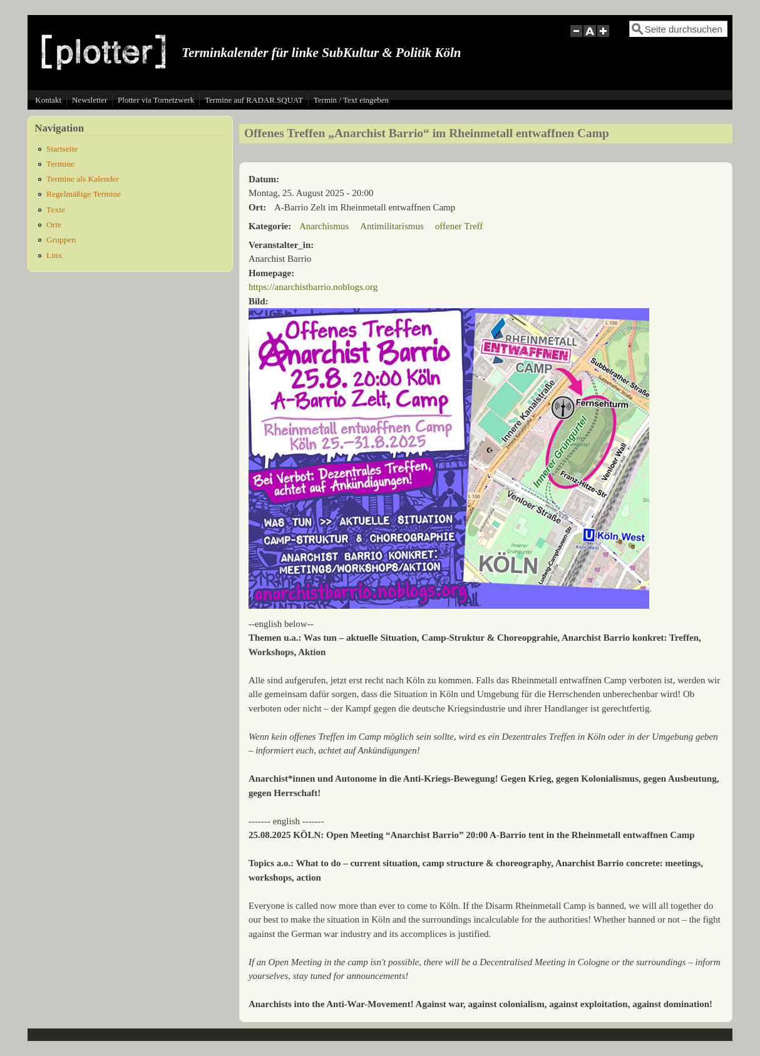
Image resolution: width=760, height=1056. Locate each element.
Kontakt (48, 100)
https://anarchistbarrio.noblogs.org (313, 287)
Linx (54, 255)
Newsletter (89, 100)
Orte (53, 224)
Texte (55, 209)
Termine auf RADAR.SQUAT (254, 100)
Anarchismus (324, 226)
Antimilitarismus (392, 226)
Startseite (62, 148)
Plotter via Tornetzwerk (156, 100)
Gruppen (61, 239)
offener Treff (459, 226)
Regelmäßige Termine (83, 194)
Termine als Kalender (82, 179)
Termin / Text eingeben (351, 100)
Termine (60, 163)
